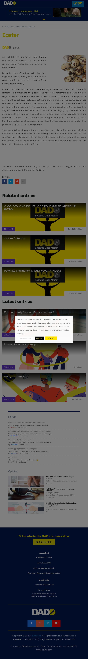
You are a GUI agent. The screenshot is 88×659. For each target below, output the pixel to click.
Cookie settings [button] (25, 338)
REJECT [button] (39, 338)
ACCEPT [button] (51, 338)
